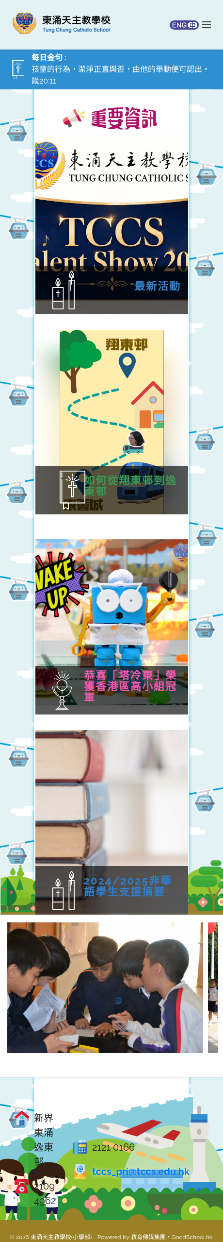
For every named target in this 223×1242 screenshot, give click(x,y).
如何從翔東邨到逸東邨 (91, 486)
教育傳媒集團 (148, 1237)
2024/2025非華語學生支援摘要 (150, 886)
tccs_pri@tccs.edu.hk (141, 1171)
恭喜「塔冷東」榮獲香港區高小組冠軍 (152, 686)
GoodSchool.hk (192, 1237)
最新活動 (157, 286)
